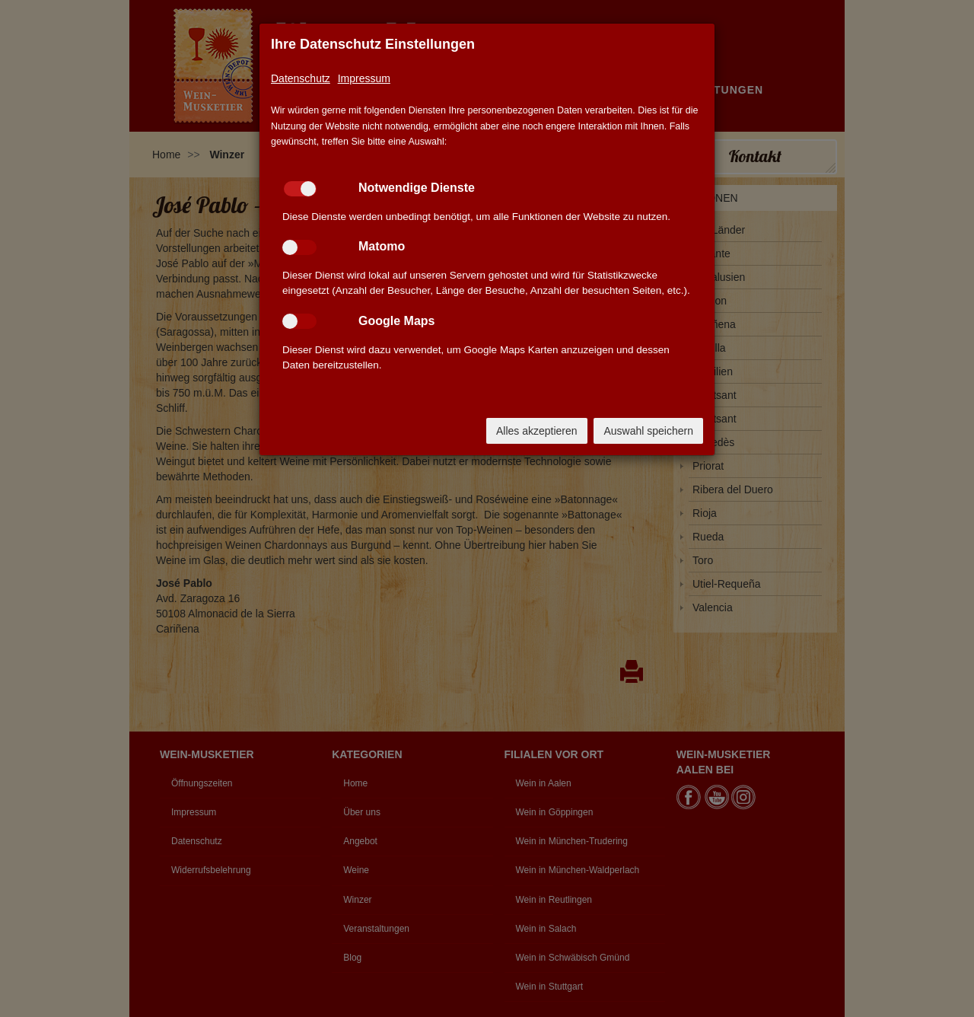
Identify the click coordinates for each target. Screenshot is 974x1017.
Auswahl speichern (648, 431)
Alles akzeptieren (537, 431)
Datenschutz (300, 78)
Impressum (364, 78)
